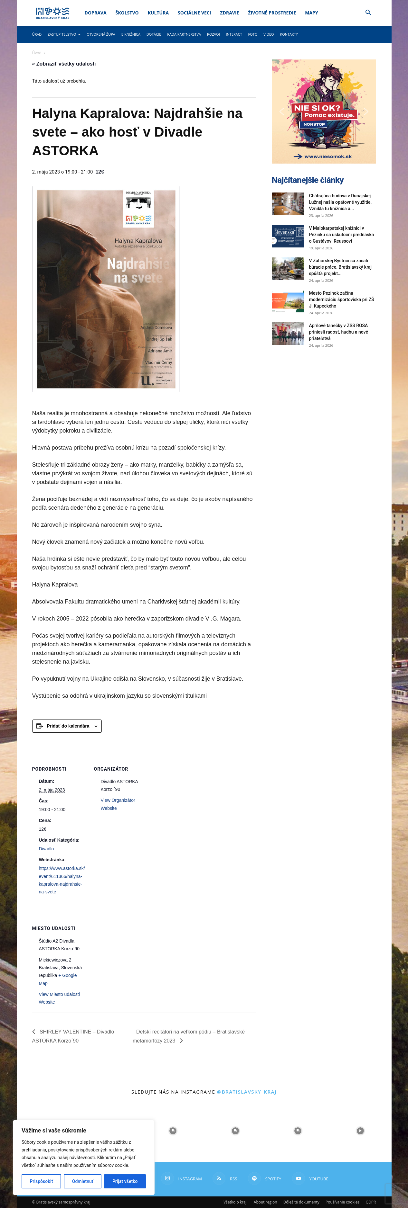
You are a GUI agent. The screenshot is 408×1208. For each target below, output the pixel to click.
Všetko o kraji (235, 1202)
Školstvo (127, 13)
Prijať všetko (125, 1181)
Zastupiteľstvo (64, 34)
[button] (368, 13)
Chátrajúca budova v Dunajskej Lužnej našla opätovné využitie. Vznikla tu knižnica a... (340, 202)
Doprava (96, 13)
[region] (84, 1157)
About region (265, 1202)
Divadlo (46, 848)
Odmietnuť (82, 1181)
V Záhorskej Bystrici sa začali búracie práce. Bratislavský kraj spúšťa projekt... (340, 267)
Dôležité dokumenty (301, 1202)
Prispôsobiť (41, 1181)
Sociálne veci (194, 13)
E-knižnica (130, 34)
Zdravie (229, 13)
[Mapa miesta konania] (128, 946)
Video (268, 34)
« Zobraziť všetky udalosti (64, 64)
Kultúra (158, 13)
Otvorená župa (101, 34)
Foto (253, 34)
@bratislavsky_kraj (247, 1091)
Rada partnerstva (184, 34)
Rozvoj (213, 34)
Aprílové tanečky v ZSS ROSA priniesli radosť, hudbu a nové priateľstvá (338, 332)
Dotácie (154, 34)
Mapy (311, 13)
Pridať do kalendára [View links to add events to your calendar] (68, 726)
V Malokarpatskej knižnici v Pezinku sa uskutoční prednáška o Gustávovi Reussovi (341, 235)
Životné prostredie (272, 13)
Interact (234, 34)
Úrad (37, 34)
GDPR (370, 1202)
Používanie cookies (342, 1202)
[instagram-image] (173, 1131)
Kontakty (289, 34)
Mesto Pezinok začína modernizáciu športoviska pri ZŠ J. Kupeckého (341, 300)
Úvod (37, 53)
